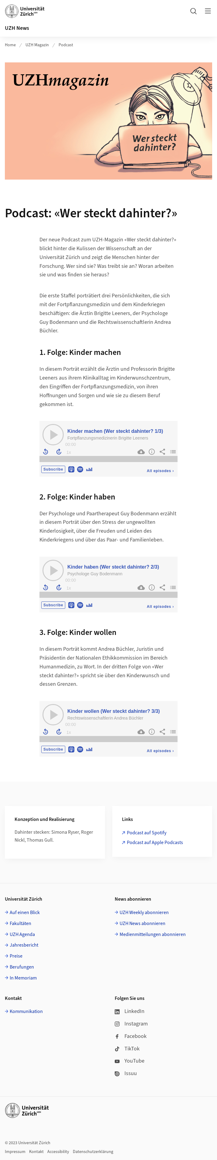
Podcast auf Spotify (146, 832)
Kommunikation (26, 1011)
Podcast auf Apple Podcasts (155, 842)
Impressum (15, 1152)
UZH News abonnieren (142, 923)
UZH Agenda (22, 934)
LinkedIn (129, 1011)
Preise (16, 956)
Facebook (131, 1036)
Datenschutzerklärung (93, 1152)
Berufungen (22, 967)
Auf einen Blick (25, 912)
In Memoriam (23, 978)
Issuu (126, 1073)
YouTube (129, 1061)
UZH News (17, 28)
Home (10, 45)
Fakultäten (20, 923)
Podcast (66, 45)
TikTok (127, 1049)
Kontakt (36, 1152)
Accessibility (58, 1152)
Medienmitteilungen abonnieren (153, 934)
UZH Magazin (37, 45)
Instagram (131, 1024)
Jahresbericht (24, 945)
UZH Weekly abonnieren (144, 912)
